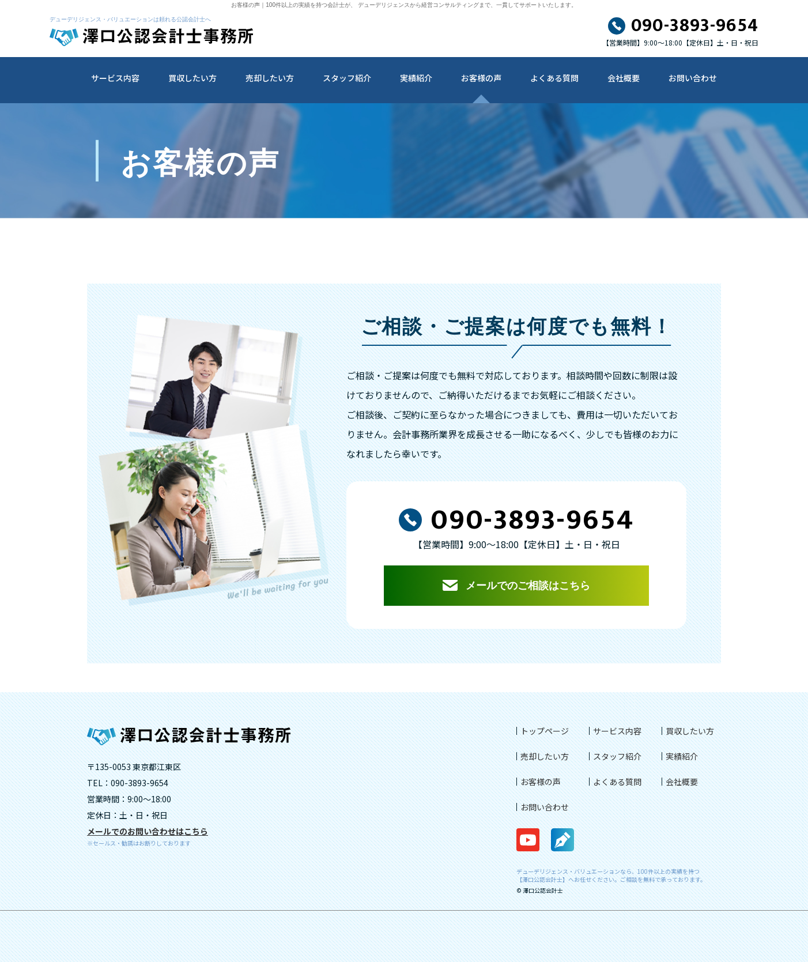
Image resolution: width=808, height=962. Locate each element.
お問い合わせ (693, 78)
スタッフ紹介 (347, 78)
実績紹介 (416, 78)
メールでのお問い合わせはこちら (147, 831)
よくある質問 (554, 78)
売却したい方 (270, 78)
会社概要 (623, 78)
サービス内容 (115, 78)
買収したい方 (192, 78)
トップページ (544, 731)
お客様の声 (481, 78)
